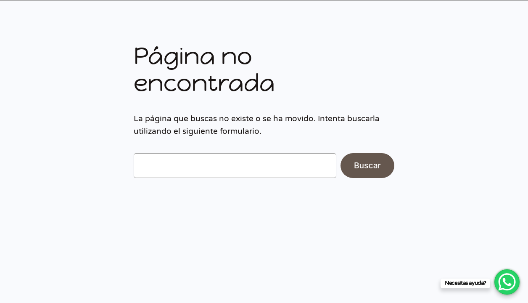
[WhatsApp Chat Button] (507, 282)
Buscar (367, 165)
